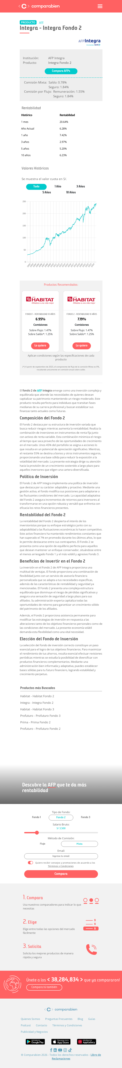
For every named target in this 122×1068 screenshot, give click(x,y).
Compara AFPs (61, 71)
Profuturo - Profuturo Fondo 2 (40, 729)
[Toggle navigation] (100, 6)
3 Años (80, 186)
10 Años (71, 192)
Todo (36, 186)
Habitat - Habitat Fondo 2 (37, 696)
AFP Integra (56, 58)
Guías (91, 1019)
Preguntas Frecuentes (58, 1019)
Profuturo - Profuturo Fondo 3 (40, 716)
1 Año (58, 186)
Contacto (41, 1025)
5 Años (46, 192)
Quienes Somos (30, 1019)
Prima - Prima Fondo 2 (35, 722)
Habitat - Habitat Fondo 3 (37, 709)
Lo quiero (40, 345)
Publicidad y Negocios (34, 1032)
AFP (41, 22)
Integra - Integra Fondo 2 (36, 703)
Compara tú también (44, 987)
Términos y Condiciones (61, 866)
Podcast (26, 1025)
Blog (80, 1019)
